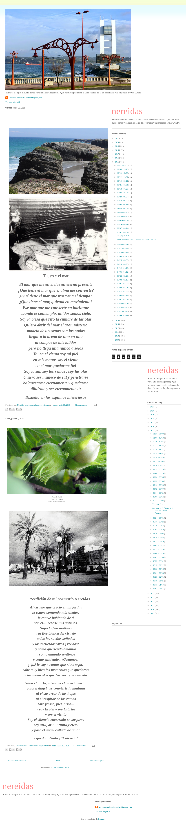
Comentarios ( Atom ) (61, 767)
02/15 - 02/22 (122, 291)
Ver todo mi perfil (12, 102)
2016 (117, 158)
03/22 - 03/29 (122, 276)
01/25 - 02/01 (122, 303)
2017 (117, 154)
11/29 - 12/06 (122, 173)
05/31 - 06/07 (122, 232)
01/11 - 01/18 (122, 311)
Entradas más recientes (17, 760)
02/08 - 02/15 (122, 295)
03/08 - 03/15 (122, 280)
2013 (117, 324)
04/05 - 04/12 (122, 272)
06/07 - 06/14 (122, 228)
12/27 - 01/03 (122, 165)
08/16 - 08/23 (122, 216)
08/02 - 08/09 (122, 220)
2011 (117, 332)
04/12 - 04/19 (122, 268)
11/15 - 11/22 (122, 181)
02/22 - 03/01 (122, 288)
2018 (117, 150)
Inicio (57, 760)
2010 (117, 336)
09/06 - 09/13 (122, 204)
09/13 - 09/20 (122, 200)
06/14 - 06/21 (122, 224)
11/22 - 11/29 (122, 177)
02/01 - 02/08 (122, 299)
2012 (117, 328)
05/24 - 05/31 (122, 244)
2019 (117, 146)
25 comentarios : (80, 745)
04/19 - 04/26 (122, 264)
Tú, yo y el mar (123, 235)
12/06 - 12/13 (122, 169)
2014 (117, 320)
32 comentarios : (82, 405)
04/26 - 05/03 (122, 260)
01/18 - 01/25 (122, 307)
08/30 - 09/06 (122, 208)
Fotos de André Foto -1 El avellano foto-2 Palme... (137, 239)
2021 (117, 138)
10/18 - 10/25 (122, 189)
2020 (117, 142)
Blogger (101, 819)
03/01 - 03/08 (122, 284)
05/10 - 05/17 (122, 252)
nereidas (127, 111)
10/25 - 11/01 (122, 185)
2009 (117, 340)
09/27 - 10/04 (122, 193)
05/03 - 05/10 (122, 256)
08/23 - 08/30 (122, 212)
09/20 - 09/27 (122, 197)
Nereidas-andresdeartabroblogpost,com (25, 98)
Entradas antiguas (97, 760)
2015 (117, 162)
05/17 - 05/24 (122, 248)
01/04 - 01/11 (122, 315)
